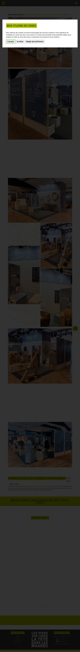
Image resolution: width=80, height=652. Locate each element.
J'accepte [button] (10, 41)
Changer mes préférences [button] (35, 41)
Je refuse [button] (20, 41)
